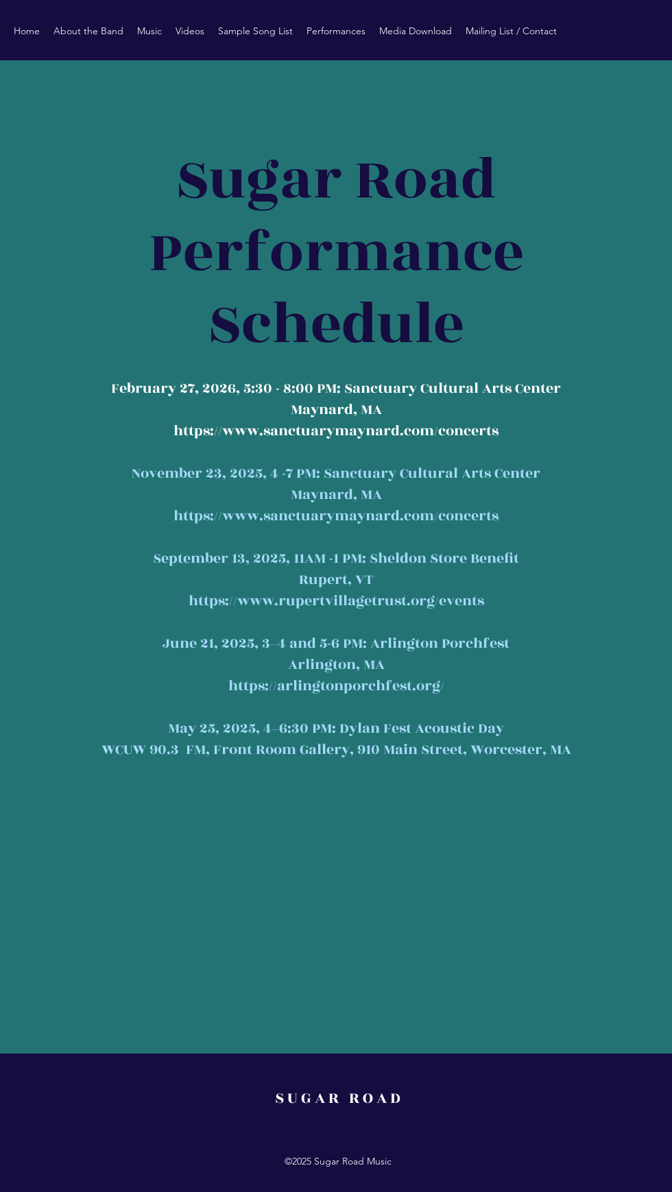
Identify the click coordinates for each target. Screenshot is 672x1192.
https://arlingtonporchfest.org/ (336, 685)
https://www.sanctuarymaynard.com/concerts (336, 430)
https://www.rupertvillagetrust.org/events (336, 600)
